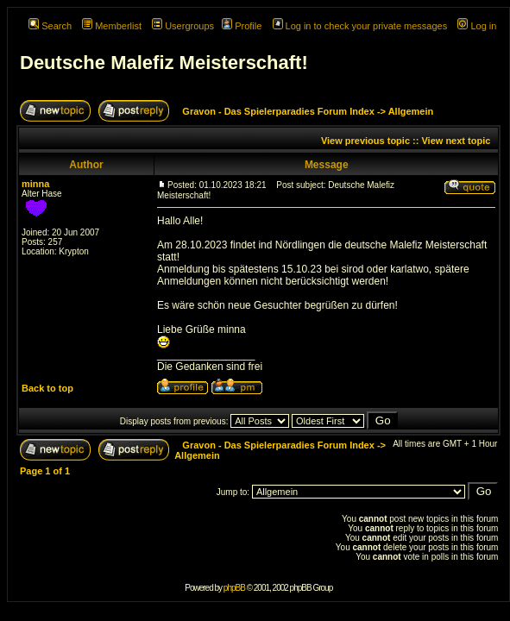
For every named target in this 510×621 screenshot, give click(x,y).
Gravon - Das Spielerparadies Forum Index (278, 111)
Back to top (47, 388)
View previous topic (365, 140)
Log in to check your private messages (360, 26)
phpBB (234, 588)
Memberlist (112, 26)
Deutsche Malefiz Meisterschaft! (164, 62)
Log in (476, 26)
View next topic (455, 140)
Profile (241, 26)
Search (50, 26)
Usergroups (183, 26)
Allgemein (411, 111)
